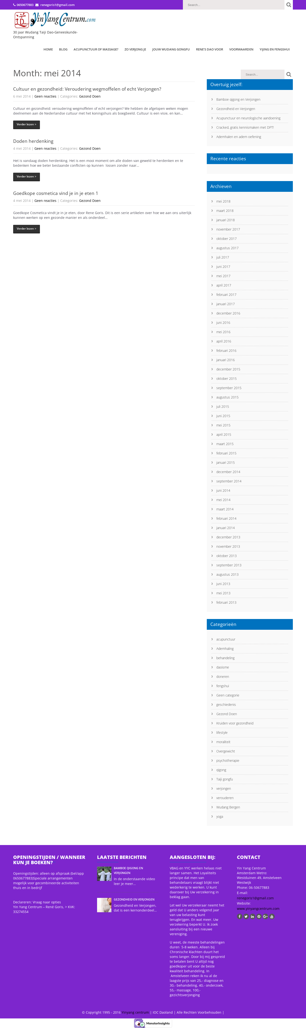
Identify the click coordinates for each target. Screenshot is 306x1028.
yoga (219, 816)
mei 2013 (223, 593)
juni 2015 (223, 416)
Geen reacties (45, 96)
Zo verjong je (135, 49)
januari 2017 (225, 304)
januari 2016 (225, 360)
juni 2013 (223, 583)
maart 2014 (225, 509)
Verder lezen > (26, 124)
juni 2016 (223, 322)
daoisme (222, 667)
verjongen (223, 788)
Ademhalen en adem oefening (238, 136)
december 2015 (228, 369)
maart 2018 (225, 210)
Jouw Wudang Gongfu (171, 49)
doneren (222, 676)
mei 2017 (223, 276)
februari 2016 (226, 350)
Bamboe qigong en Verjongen (238, 99)
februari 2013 (226, 602)
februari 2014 (226, 518)
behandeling (225, 658)
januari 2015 (225, 462)
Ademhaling (225, 648)
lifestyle (222, 732)
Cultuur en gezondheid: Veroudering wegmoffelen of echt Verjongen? (87, 89)
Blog (63, 49)
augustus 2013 (227, 574)
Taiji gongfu (224, 779)
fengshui (222, 686)
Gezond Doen (90, 96)
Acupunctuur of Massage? (96, 49)
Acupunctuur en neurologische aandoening (248, 118)
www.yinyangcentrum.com (258, 908)
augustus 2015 (227, 397)
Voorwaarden (241, 49)
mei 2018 (223, 201)
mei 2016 (223, 332)
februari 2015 (226, 453)
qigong (221, 770)
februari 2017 (226, 294)
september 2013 (228, 565)
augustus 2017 (227, 248)
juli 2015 (222, 406)
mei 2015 (223, 425)
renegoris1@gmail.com (255, 898)
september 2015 (228, 388)
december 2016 (228, 313)
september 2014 (228, 481)
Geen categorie (227, 695)
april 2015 (223, 434)
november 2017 (228, 229)
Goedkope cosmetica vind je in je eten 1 (55, 193)
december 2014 (228, 472)
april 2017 (223, 285)
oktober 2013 (226, 555)
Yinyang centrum (135, 1012)
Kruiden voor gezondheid (234, 723)
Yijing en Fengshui (275, 49)
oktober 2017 (226, 238)
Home (48, 49)
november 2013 (228, 546)
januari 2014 (225, 527)
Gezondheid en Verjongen (235, 108)
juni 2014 (223, 490)
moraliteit (223, 742)
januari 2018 (225, 220)
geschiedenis (226, 704)
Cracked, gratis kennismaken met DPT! (245, 127)
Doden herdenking (33, 141)
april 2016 (223, 341)
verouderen (225, 798)
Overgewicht (225, 751)
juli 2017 (222, 257)
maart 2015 (225, 444)
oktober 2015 (226, 378)
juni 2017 (223, 266)
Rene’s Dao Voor (209, 49)
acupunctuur (225, 639)
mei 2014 (223, 499)
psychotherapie (227, 760)
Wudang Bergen (228, 807)
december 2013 (228, 537)
